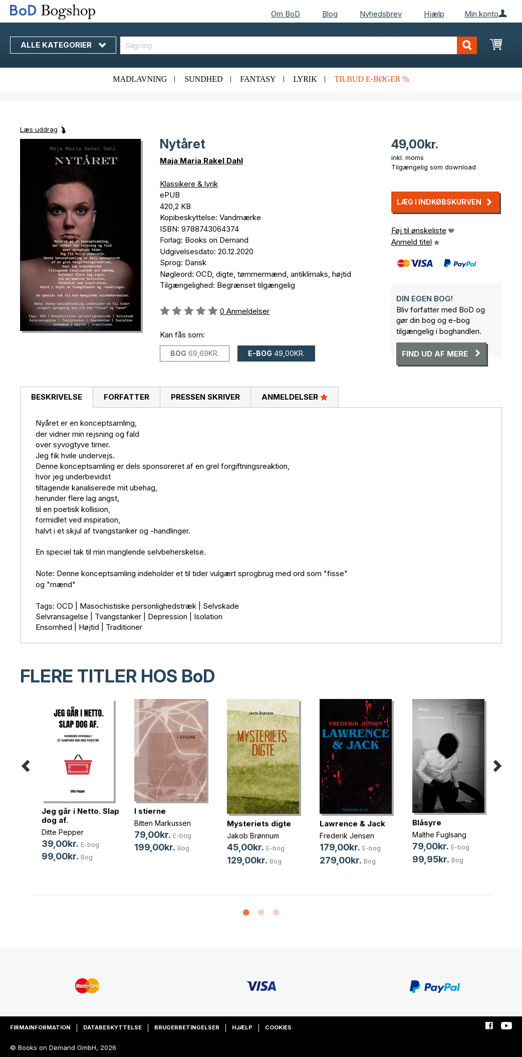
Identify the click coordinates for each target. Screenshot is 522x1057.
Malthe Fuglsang (439, 834)
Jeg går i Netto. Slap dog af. (80, 815)
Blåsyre (426, 822)
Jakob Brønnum (253, 835)
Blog (330, 14)
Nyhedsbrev (381, 14)
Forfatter (126, 397)
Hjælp (434, 14)
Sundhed (203, 79)
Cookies (278, 1027)
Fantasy (258, 79)
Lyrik (305, 79)
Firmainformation (40, 1027)
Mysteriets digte (259, 823)
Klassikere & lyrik (189, 184)
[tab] (56, 398)
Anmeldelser (295, 396)
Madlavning (140, 79)
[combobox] (298, 45)
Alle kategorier (63, 45)
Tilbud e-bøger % (371, 79)
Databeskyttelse (112, 1027)
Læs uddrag (39, 129)
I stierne (150, 811)
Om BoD (285, 14)
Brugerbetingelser (186, 1027)
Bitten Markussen (162, 823)
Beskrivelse (56, 397)
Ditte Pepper (63, 832)
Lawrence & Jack (352, 823)
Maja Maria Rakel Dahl (201, 160)
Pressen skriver (205, 397)
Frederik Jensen (347, 835)
